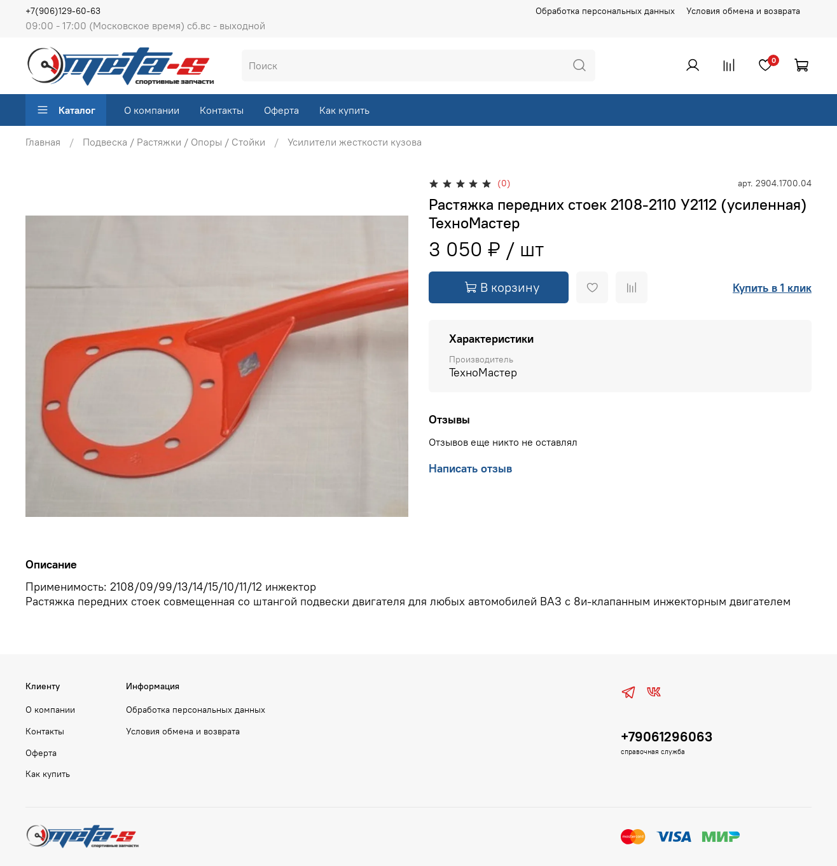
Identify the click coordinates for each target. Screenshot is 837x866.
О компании (151, 110)
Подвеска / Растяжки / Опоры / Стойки (174, 141)
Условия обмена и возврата (743, 11)
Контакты (222, 110)
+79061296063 (666, 736)
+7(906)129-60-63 (62, 11)
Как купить (344, 110)
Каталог (65, 110)
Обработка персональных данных (605, 11)
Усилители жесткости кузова (354, 141)
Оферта (281, 110)
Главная (42, 141)
